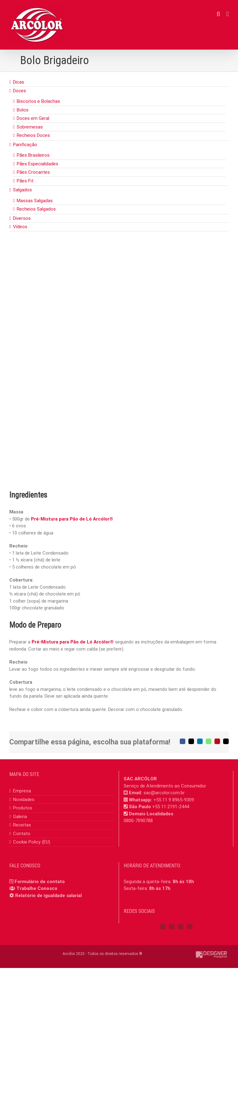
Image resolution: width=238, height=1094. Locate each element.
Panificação (25, 144)
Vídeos (20, 226)
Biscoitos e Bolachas (38, 101)
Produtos (22, 808)
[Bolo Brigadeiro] (119, 370)
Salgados (22, 190)
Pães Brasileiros (33, 155)
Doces (19, 91)
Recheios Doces (33, 135)
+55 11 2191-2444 (170, 806)
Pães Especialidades (37, 164)
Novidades (23, 799)
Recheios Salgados (36, 209)
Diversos (22, 218)
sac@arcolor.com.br (164, 792)
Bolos (23, 110)
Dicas (18, 82)
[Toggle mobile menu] (227, 14)
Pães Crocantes (33, 172)
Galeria (20, 816)
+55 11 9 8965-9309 (173, 800)
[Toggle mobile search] (218, 14)
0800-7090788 (138, 820)
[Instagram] (171, 926)
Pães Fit (25, 181)
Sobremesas (30, 127)
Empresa (22, 791)
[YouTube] (180, 926)
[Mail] (189, 926)
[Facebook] (162, 926)
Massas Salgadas (35, 200)
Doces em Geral (33, 118)
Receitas (22, 825)
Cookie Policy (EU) (31, 842)
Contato (21, 833)
